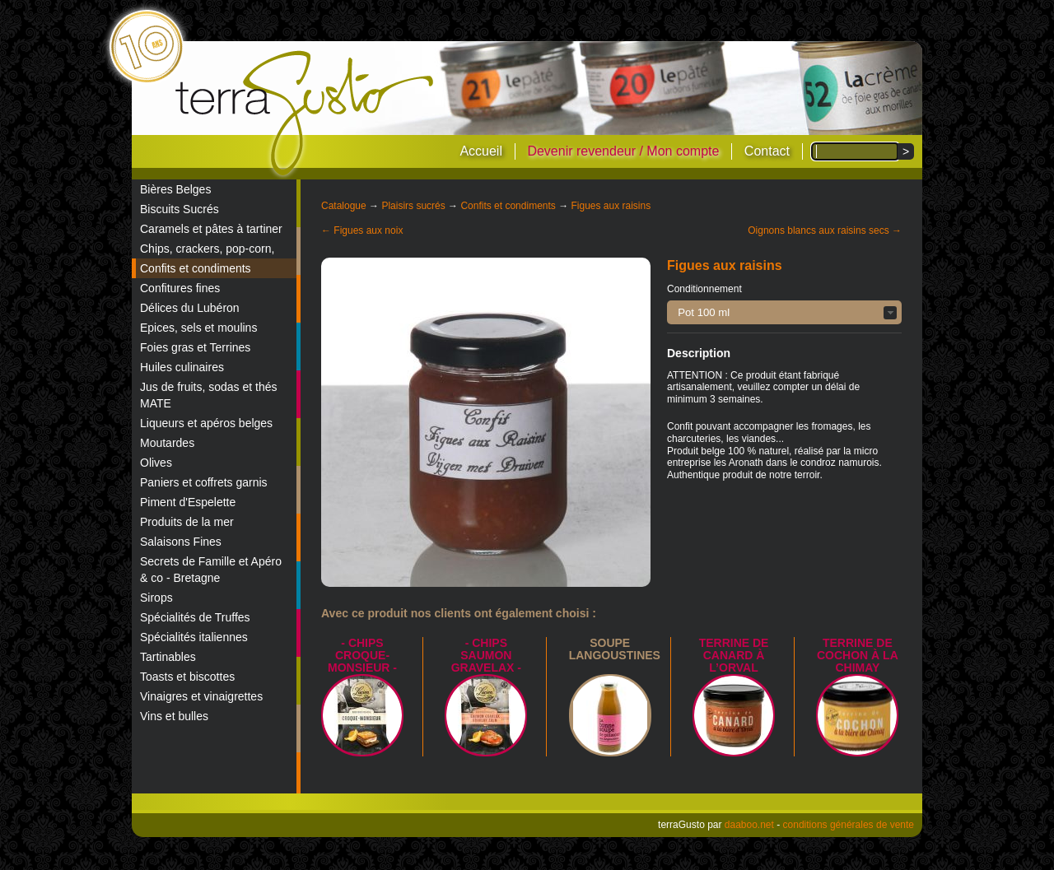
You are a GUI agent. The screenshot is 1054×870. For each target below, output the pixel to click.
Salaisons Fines (181, 541)
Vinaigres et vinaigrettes (201, 696)
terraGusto (306, 113)
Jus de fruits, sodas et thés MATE (208, 395)
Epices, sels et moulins (198, 327)
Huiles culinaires (182, 367)
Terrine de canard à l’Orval (734, 655)
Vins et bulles (174, 716)
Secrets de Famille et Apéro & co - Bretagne (211, 569)
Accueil (480, 151)
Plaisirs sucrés (413, 206)
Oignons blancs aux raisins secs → (825, 230)
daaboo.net (749, 824)
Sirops (156, 597)
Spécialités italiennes (194, 637)
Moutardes (167, 442)
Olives (156, 462)
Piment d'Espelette (188, 502)
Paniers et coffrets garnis (204, 482)
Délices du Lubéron (190, 307)
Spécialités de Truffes (195, 617)
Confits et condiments (195, 268)
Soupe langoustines (614, 649)
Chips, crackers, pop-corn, (207, 248)
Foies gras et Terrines (195, 347)
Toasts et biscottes (187, 676)
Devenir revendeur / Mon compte (623, 151)
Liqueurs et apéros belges (206, 423)
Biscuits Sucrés (179, 209)
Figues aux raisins (611, 206)
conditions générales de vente (848, 824)
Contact (767, 151)
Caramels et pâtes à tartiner (211, 228)
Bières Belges (175, 189)
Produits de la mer (187, 521)
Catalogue (343, 206)
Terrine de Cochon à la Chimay (857, 655)
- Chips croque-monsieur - (362, 655)
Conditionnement (704, 289)
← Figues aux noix (362, 230)
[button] (784, 312)
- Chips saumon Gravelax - (486, 655)
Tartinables (168, 656)
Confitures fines (180, 288)
